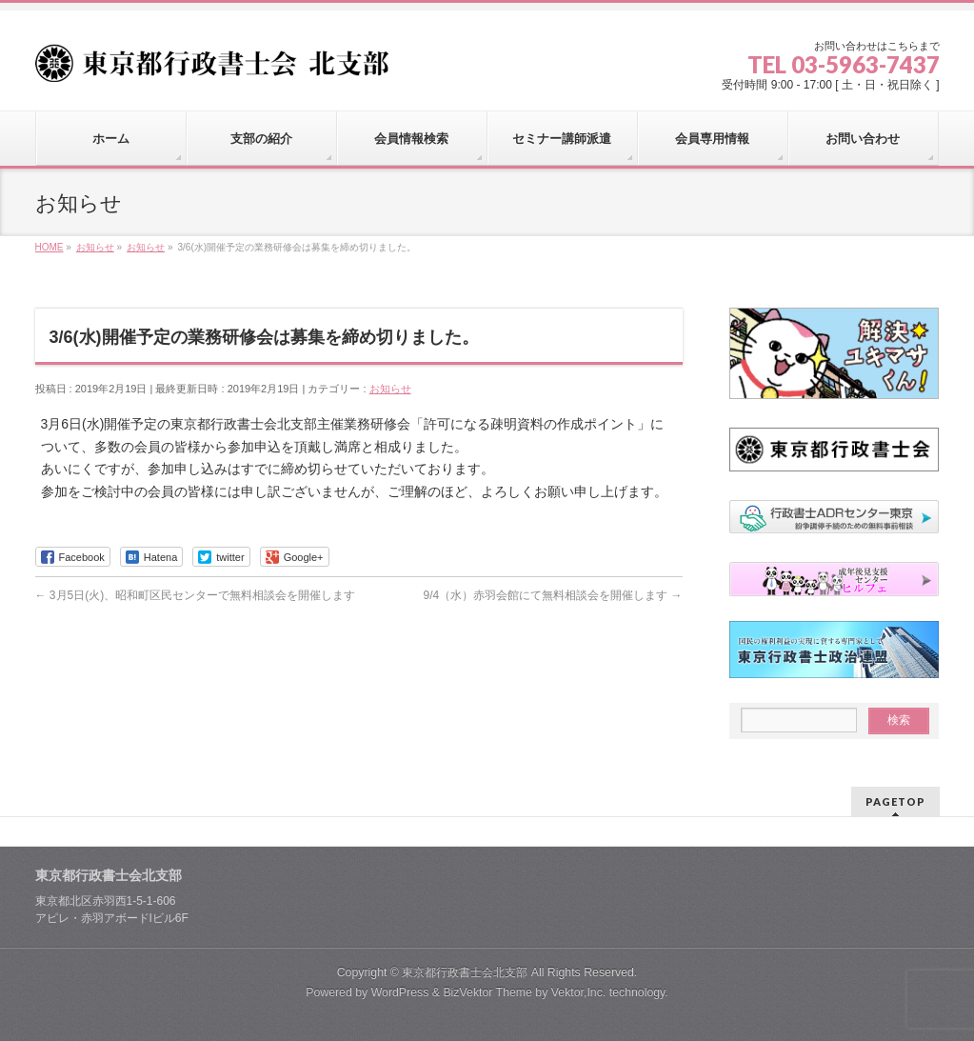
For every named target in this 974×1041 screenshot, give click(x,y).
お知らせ (390, 388)
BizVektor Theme (487, 992)
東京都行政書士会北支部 (464, 972)
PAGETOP (895, 801)
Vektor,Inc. (578, 992)
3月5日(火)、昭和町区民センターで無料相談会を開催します (195, 595)
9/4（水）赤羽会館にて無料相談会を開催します (552, 595)
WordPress (400, 992)
